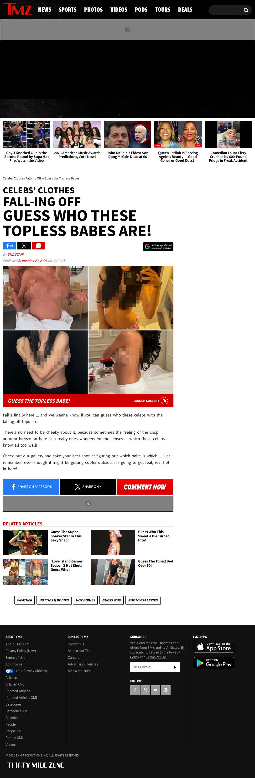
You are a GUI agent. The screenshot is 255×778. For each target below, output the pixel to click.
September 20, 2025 (32, 260)
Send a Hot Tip (78, 651)
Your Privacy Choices (26, 671)
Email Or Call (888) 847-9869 (57, 89)
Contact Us (76, 644)
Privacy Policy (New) (20, 651)
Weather (24, 600)
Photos (90, 108)
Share (31, 487)
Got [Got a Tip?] (18, 89)
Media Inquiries (79, 671)
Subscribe (175, 667)
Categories (13, 704)
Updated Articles (17, 691)
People (10, 724)
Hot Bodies (85, 600)
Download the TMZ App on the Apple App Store (214, 647)
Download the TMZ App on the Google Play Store (214, 663)
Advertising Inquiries (83, 664)
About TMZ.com (17, 644)
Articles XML (15, 684)
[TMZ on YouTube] (155, 690)
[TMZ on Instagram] (31, 69)
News (14, 108)
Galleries (11, 718)
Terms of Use (15, 657)
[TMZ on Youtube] (22, 69)
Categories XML (17, 711)
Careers (73, 657)
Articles (11, 678)
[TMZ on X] (14, 69)
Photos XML (14, 738)
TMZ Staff (15, 254)
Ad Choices (13, 664)
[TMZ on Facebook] (7, 69)
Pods (164, 108)
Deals (232, 108)
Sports (50, 108)
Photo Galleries (142, 600)
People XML (14, 731)
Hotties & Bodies (53, 600)
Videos (129, 108)
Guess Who (111, 600)
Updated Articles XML (21, 698)
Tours (197, 108)
